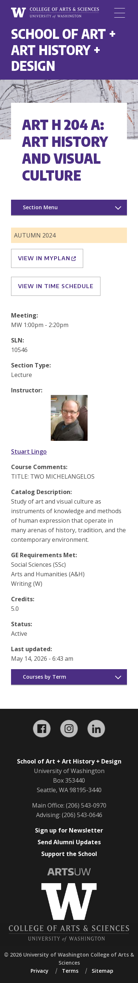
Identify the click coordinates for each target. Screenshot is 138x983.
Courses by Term (44, 676)
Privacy (40, 970)
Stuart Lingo (29, 451)
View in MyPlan (47, 258)
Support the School (69, 854)
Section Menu (40, 207)
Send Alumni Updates (69, 842)
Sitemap (102, 970)
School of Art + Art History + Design (63, 49)
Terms (70, 970)
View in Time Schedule (55, 286)
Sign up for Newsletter (69, 830)
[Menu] (119, 13)
